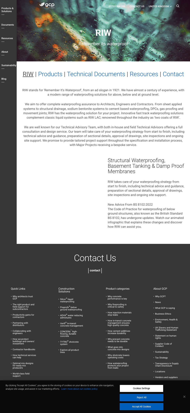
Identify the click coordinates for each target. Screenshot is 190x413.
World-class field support (21, 375)
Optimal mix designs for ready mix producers (23, 365)
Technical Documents (96, 74)
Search (177, 7)
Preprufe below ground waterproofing (71, 308)
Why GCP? (160, 296)
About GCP (160, 288)
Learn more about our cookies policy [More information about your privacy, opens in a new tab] (79, 393)
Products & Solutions (7, 10)
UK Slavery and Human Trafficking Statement (166, 329)
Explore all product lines (69, 351)
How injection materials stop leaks (120, 314)
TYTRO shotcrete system (69, 343)
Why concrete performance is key (117, 297)
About (4, 52)
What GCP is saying (165, 308)
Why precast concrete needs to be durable (119, 340)
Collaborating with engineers (22, 332)
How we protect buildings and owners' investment (24, 341)
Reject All (141, 401)
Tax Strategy (161, 358)
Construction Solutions (66, 290)
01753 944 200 (117, 6)
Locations (160, 372)
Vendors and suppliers (166, 377)
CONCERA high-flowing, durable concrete (68, 334)
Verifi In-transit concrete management (71, 324)
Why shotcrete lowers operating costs (118, 356)
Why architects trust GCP (23, 297)
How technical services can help (24, 356)
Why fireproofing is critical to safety (117, 306)
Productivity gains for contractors (23, 316)
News (158, 302)
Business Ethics (163, 314)
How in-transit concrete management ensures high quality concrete (119, 323)
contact (95, 270)
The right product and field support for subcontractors (23, 307)
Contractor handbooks (24, 349)
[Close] (184, 401)
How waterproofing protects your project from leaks (118, 365)
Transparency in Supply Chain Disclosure (167, 364)
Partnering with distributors (20, 324)
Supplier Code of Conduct (163, 345)
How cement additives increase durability (119, 332)
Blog (3, 79)
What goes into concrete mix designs (118, 348)
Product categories (118, 288)
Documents (7, 25)
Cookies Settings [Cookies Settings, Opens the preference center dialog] (141, 392)
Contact (173, 74)
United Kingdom (159, 6)
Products (50, 74)
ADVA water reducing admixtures (71, 316)
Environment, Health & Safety (166, 321)
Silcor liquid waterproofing (67, 300)
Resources (7, 38)
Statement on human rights (165, 337)
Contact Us (137, 6)
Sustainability (8, 65)
